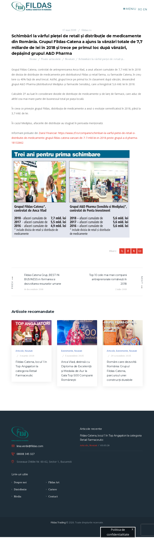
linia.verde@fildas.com (30, 447)
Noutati (69, 59)
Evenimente (67, 351)
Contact (53, 497)
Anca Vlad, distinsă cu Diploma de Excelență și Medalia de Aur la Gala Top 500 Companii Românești (77, 371)
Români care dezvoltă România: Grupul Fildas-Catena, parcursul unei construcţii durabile (121, 371)
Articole (20, 351)
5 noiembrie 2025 (74, 356)
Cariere (52, 490)
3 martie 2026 (27, 356)
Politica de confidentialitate (118, 532)
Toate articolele (51, 59)
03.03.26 (105, 446)
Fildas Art (53, 483)
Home (33, 59)
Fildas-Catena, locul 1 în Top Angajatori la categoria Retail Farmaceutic (31, 369)
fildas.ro (86, 31)
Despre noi (20, 483)
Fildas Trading (58, 523)
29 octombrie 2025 (121, 356)
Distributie (20, 490)
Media (17, 497)
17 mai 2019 (69, 31)
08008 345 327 (25, 454)
